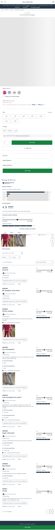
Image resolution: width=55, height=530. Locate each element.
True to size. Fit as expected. (22, 135)
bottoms (11, 9)
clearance (7, 9)
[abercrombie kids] (27, 2)
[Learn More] (36, 105)
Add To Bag (32, 142)
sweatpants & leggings (19, 9)
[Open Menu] (1, 2)
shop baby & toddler (35, 7)
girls (2, 9)
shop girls (17, 7)
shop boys (25, 7)
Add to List (27, 148)
